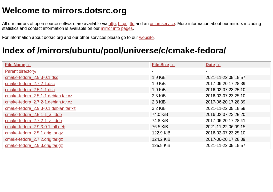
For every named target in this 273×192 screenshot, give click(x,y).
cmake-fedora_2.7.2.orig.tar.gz (34, 139)
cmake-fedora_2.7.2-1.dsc (30, 83)
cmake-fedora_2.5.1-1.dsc (30, 89)
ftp (132, 23)
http (112, 23)
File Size (160, 64)
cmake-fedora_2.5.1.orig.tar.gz (34, 133)
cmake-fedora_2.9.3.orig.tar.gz (34, 145)
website (146, 37)
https (122, 23)
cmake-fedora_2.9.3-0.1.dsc (31, 77)
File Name (15, 64)
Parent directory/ (20, 71)
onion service (162, 23)
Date (210, 64)
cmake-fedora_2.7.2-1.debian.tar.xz (38, 102)
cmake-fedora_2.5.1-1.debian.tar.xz (38, 96)
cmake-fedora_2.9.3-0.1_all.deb (35, 127)
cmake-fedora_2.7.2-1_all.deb (33, 120)
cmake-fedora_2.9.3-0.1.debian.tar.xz (40, 108)
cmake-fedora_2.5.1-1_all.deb (33, 114)
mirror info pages (117, 28)
